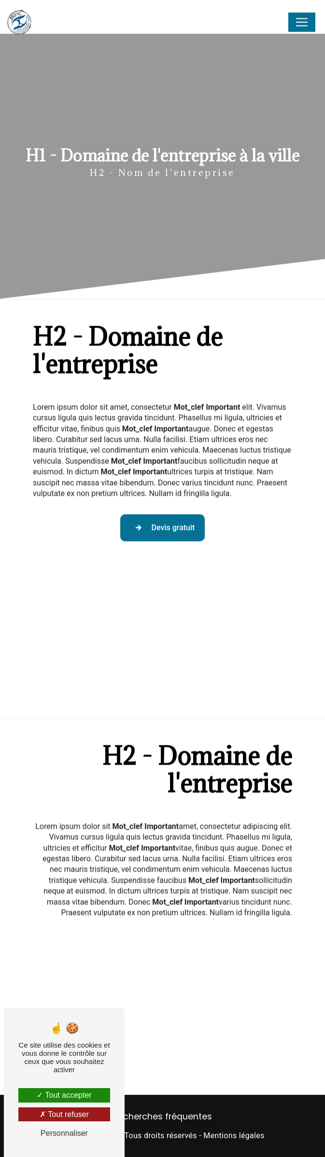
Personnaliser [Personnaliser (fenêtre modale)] (64, 1133)
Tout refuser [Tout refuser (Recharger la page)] (64, 1114)
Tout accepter (64, 1095)
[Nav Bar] (301, 22)
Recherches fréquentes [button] (162, 1116)
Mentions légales (233, 1135)
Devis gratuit (162, 517)
